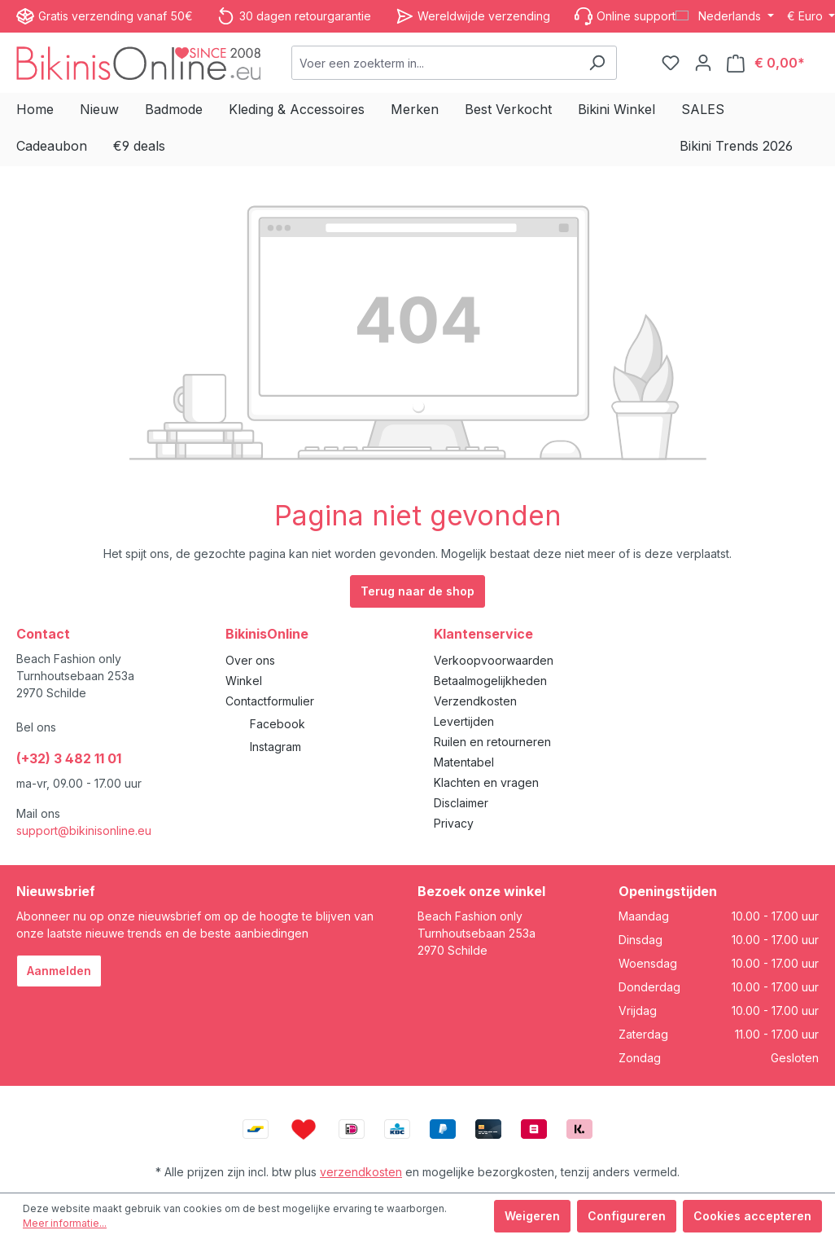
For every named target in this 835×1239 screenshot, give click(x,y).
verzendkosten (361, 1172)
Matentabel (464, 762)
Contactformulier (269, 701)
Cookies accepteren (752, 1216)
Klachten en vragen (486, 782)
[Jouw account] (703, 62)
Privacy (454, 823)
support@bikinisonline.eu (83, 830)
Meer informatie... (65, 1223)
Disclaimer (461, 803)
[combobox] (435, 62)
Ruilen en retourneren (492, 742)
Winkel (243, 681)
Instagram (275, 747)
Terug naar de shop (417, 591)
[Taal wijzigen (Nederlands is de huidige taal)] (724, 16)
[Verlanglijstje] (670, 62)
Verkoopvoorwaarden (493, 660)
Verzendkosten (475, 701)
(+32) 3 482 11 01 (68, 758)
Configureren (627, 1216)
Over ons (250, 660)
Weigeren (532, 1216)
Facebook (277, 724)
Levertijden (464, 721)
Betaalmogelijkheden (490, 681)
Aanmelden (59, 971)
